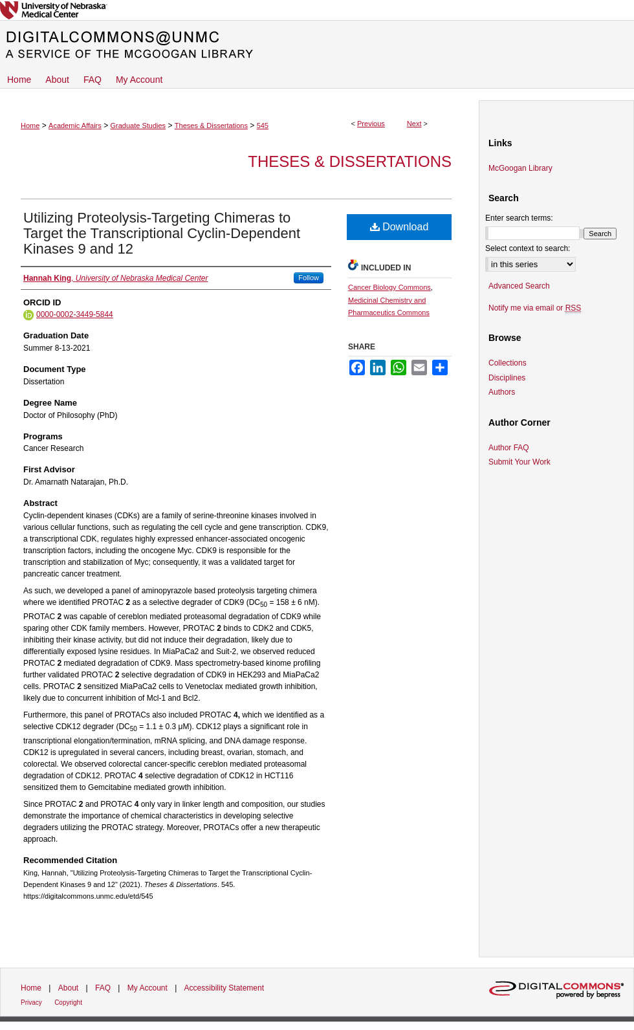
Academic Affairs (75, 125)
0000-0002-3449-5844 (74, 314)
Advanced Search (519, 285)
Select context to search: (527, 248)
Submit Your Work (519, 461)
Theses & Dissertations (211, 125)
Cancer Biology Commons (389, 287)
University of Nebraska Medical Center (317, 10)
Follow (308, 277)
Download (399, 226)
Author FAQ (508, 447)
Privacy (31, 1002)
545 (262, 125)
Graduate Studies (138, 125)
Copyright (68, 1002)
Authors (501, 392)
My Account (147, 987)
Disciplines (506, 377)
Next (414, 123)
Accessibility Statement (224, 987)
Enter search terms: (519, 218)
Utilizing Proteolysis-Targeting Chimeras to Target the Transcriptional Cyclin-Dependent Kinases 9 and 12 (161, 233)
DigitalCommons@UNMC (317, 45)
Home (30, 125)
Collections (507, 362)
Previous (371, 123)
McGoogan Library (520, 168)
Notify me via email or (534, 307)
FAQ (103, 987)
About (68, 987)
